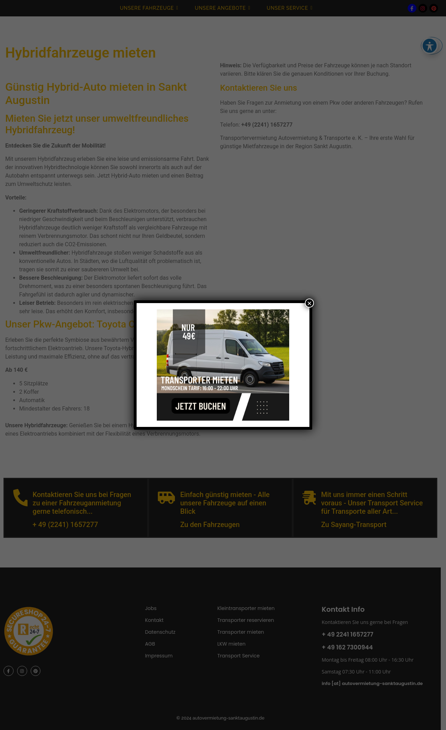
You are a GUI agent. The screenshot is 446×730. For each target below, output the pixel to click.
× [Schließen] (309, 303)
